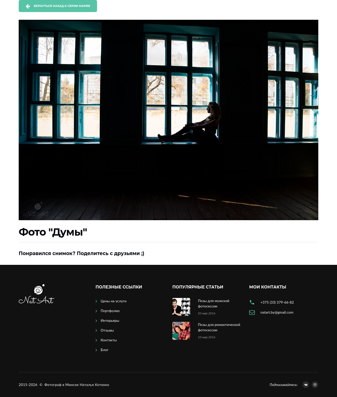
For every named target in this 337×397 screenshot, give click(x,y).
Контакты (109, 340)
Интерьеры (110, 320)
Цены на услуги (114, 301)
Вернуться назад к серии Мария (62, 6)
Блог (104, 349)
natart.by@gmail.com (276, 312)
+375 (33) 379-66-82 (277, 302)
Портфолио (110, 310)
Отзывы (107, 330)
